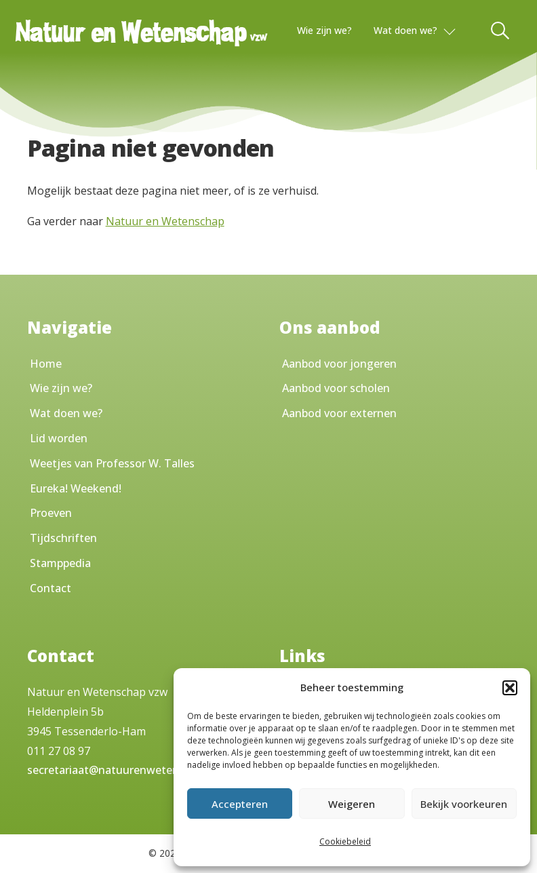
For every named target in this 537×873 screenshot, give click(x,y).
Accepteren (240, 804)
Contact (50, 588)
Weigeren (351, 804)
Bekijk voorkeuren (463, 804)
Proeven (51, 512)
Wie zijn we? (324, 30)
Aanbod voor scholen (336, 388)
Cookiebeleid (345, 841)
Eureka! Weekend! (75, 488)
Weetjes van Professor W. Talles (112, 463)
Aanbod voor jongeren (339, 363)
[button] (510, 688)
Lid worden (58, 438)
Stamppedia (60, 563)
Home (46, 363)
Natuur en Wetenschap (165, 221)
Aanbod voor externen (339, 413)
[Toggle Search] (501, 30)
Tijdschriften (63, 537)
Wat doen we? (405, 30)
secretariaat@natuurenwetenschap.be (125, 769)
